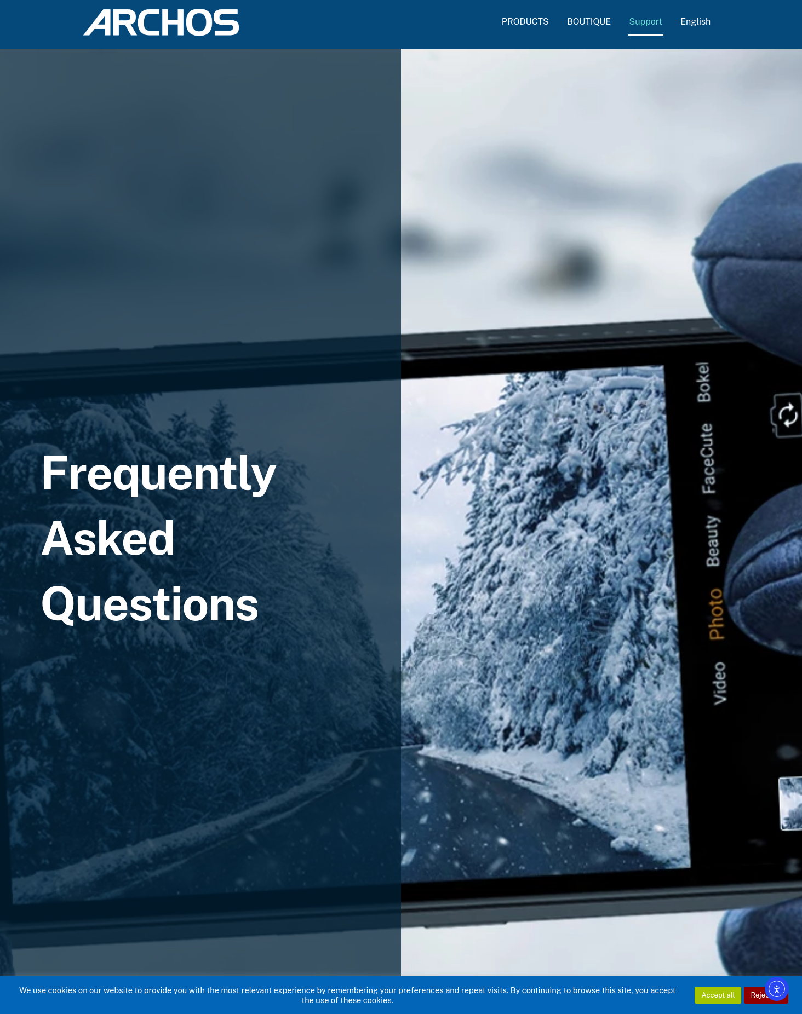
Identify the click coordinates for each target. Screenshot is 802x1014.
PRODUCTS (525, 21)
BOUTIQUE (589, 21)
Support (645, 21)
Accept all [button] (718, 995)
